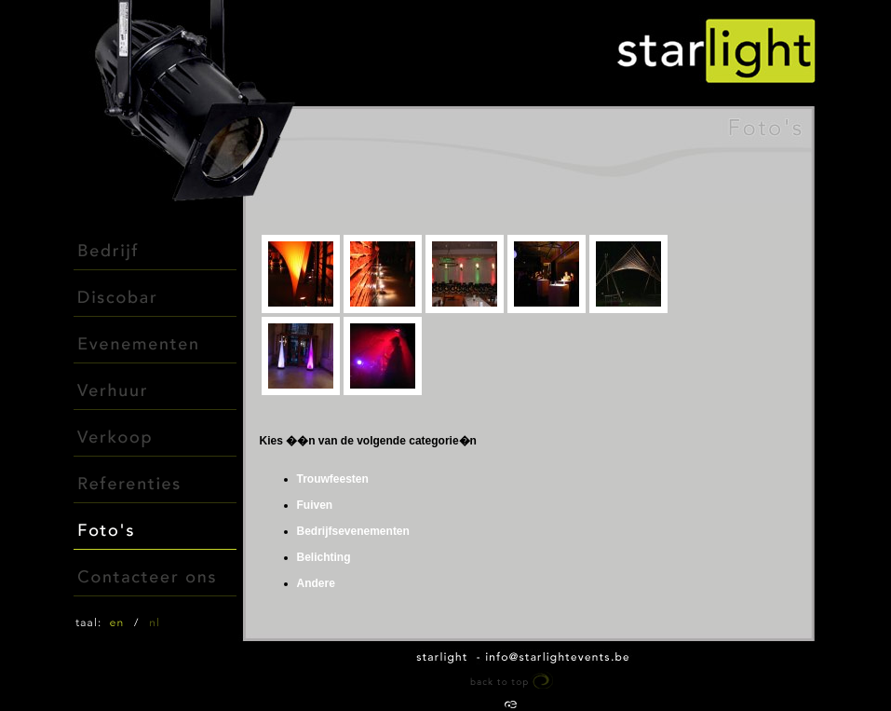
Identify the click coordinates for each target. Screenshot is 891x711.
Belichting (324, 557)
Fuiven (315, 505)
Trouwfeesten (333, 478)
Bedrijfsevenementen (353, 531)
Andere (316, 583)
